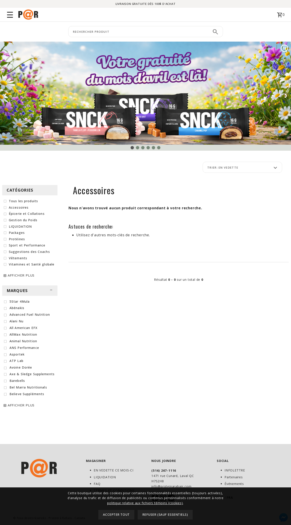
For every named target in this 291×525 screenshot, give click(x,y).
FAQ (97, 484)
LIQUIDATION (105, 477)
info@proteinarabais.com (171, 486)
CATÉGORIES (20, 190)
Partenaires (233, 477)
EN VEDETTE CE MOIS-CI (113, 470)
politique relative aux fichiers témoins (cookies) (145, 517)
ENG (220, 497)
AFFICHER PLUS (21, 275)
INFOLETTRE (234, 470)
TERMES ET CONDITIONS (114, 490)
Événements (234, 484)
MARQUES (30, 290)
